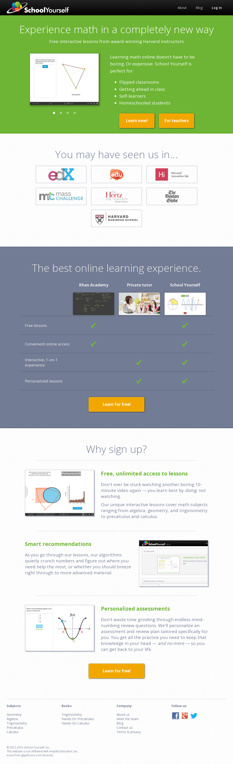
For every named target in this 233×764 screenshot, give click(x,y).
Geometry (14, 714)
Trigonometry (17, 723)
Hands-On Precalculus (78, 719)
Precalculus (15, 727)
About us (123, 714)
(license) (47, 755)
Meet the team (127, 719)
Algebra (12, 719)
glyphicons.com (31, 755)
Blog (119, 723)
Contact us (124, 727)
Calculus (13, 732)
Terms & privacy (128, 732)
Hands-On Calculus (75, 723)
